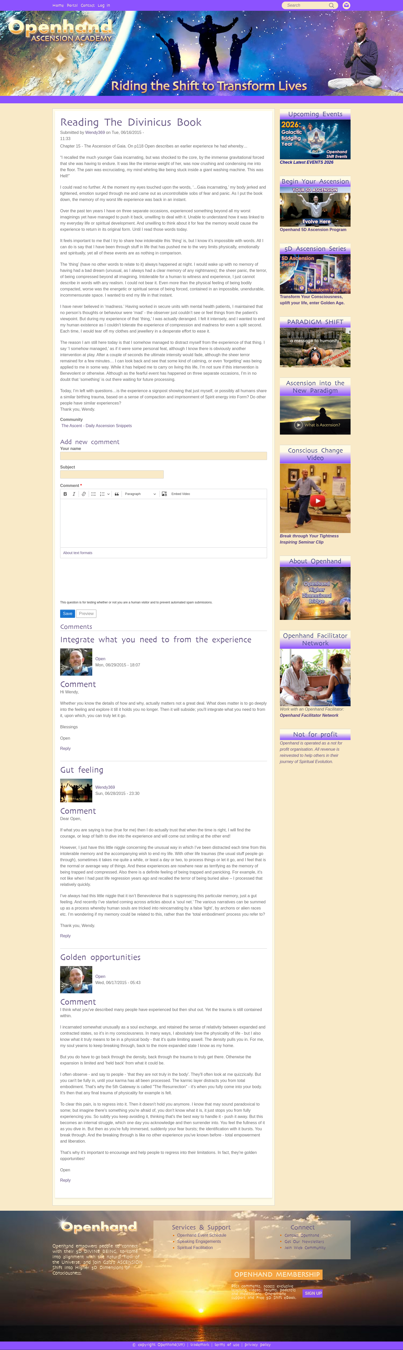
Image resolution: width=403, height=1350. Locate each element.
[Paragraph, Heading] (140, 494)
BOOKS (264, 99)
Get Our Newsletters (304, 1241)
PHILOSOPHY (146, 99)
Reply (65, 748)
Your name (70, 448)
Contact (88, 5)
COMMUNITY (291, 99)
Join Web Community (305, 1247)
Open (100, 659)
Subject (67, 467)
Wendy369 (95, 132)
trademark (199, 1344)
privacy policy (258, 1344)
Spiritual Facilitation (195, 1247)
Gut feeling (82, 770)
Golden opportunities (100, 957)
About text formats (78, 553)
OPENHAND (115, 99)
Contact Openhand (302, 1235)
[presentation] (81, 580)
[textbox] (163, 523)
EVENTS (318, 99)
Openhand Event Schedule (201, 1235)
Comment (69, 485)
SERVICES (174, 99)
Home (58, 5)
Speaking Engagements (199, 1241)
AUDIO (243, 99)
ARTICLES (199, 99)
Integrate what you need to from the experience (155, 639)
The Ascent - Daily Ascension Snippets (96, 426)
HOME (91, 99)
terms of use (227, 1344)
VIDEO (222, 99)
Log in (104, 5)
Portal (72, 5)
